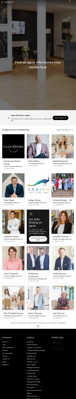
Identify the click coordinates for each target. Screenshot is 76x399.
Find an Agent (31, 363)
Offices (4, 360)
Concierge (30, 340)
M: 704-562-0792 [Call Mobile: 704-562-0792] (33, 280)
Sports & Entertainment (34, 389)
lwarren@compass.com (60, 314)
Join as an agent (7, 352)
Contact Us (5, 358)
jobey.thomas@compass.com (37, 314)
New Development (32, 383)
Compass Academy (33, 369)
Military (29, 392)
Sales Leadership (7, 346)
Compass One (31, 355)
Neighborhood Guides (34, 380)
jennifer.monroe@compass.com (62, 239)
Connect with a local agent (38, 239)
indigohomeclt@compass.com (37, 203)
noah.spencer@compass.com (62, 275)
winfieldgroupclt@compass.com (13, 314)
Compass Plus (31, 372)
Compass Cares (32, 375)
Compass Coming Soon (34, 346)
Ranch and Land (32, 395)
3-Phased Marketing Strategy (36, 349)
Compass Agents (22, 321)
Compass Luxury (32, 360)
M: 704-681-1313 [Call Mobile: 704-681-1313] (33, 166)
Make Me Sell (31, 358)
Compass (13, 321)
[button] (2, 2)
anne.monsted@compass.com (13, 275)
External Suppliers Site (34, 398)
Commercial (30, 386)
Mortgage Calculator (33, 366)
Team (4, 343)
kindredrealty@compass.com (62, 203)
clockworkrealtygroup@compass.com (13, 166)
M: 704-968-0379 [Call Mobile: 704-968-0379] (58, 205)
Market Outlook (32, 352)
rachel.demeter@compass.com (62, 163)
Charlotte (53, 321)
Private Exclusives (32, 343)
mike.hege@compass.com (12, 203)
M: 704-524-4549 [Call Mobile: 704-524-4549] (58, 277)
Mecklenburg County (44, 321)
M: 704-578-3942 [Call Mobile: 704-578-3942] (9, 168)
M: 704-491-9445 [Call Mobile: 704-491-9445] (9, 205)
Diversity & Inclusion (33, 378)
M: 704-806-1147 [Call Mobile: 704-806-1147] (58, 317)
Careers (4, 355)
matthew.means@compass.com (13, 239)
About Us (5, 340)
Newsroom (5, 363)
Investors (5, 349)
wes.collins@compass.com (36, 163)
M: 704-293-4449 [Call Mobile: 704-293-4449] (9, 241)
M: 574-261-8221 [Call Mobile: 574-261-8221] (58, 166)
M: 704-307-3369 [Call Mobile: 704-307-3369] (33, 205)
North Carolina (32, 321)
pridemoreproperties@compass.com (38, 278)
